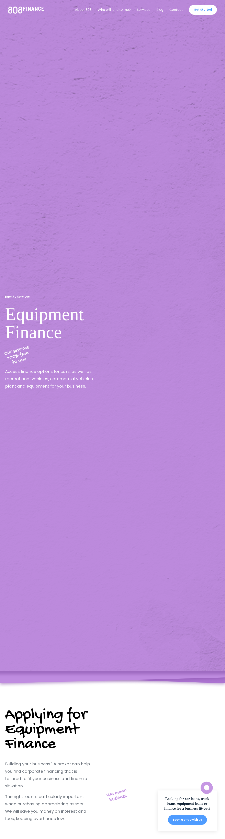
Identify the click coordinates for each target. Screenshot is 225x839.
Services (143, 9)
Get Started (203, 10)
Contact (176, 9)
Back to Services (17, 297)
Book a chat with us (187, 820)
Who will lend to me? (114, 9)
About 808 (83, 9)
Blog (159, 9)
